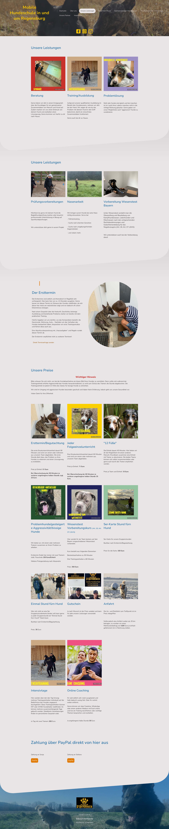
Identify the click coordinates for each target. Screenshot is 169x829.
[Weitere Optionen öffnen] (87, 15)
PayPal (34, 760)
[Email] (90, 31)
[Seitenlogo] (29, 23)
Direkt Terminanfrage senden (43, 342)
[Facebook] (78, 31)
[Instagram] (84, 31)
